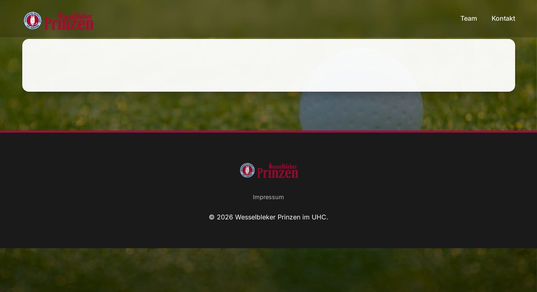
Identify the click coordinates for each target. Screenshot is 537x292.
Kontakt (503, 18)
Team (469, 18)
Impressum (268, 196)
